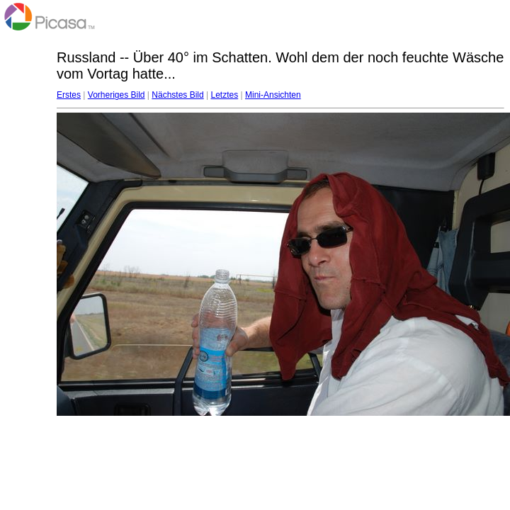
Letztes (225, 95)
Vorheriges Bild (116, 95)
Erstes (69, 95)
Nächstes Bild (177, 95)
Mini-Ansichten (273, 95)
